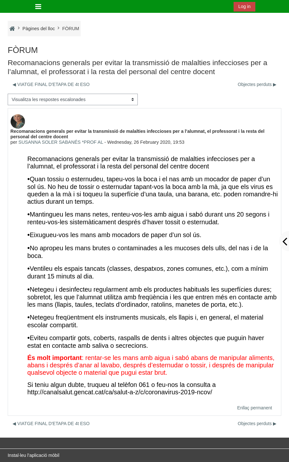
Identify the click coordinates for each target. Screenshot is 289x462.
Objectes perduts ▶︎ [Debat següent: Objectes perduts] (257, 84)
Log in (244, 6)
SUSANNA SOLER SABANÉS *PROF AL (61, 142)
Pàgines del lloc (38, 28)
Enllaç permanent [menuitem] (254, 407)
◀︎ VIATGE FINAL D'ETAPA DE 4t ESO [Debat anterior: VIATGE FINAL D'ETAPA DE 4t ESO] (50, 84)
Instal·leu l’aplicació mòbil (33, 455)
